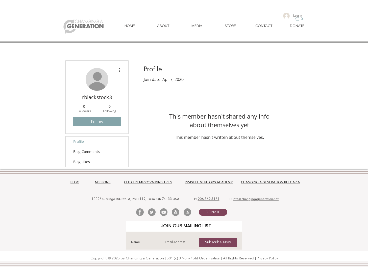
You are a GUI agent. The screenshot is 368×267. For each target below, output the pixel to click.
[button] (301, 18)
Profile (78, 141)
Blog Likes (81, 161)
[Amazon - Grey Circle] (175, 212)
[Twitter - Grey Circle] (152, 212)
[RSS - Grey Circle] (187, 212)
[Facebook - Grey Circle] (140, 212)
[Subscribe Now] (218, 242)
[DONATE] (213, 212)
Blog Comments (86, 151)
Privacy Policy (267, 258)
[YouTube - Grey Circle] (163, 212)
